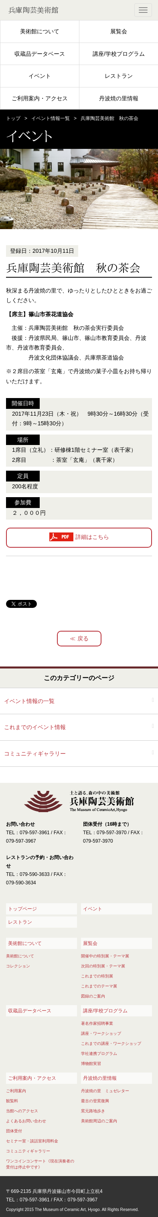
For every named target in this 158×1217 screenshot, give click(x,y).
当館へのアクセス (22, 1111)
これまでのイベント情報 (35, 727)
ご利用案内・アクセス (40, 98)
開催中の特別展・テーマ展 (105, 956)
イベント (39, 76)
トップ (13, 118)
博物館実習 (91, 1063)
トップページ (22, 909)
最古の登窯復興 (95, 1101)
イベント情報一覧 (50, 118)
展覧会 (118, 31)
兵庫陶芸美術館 (33, 10)
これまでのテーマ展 (99, 986)
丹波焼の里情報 (118, 98)
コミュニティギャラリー (35, 753)
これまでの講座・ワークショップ (111, 1043)
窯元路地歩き (93, 1111)
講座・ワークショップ (101, 1033)
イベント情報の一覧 (29, 701)
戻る (83, 638)
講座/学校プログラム (119, 54)
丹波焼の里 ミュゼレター (105, 1091)
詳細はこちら (92, 537)
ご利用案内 (16, 1091)
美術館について (39, 31)
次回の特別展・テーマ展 (103, 966)
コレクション (18, 966)
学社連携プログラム (99, 1053)
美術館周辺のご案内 (99, 1121)
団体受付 (14, 1131)
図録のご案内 (93, 996)
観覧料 (12, 1101)
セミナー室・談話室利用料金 (32, 1141)
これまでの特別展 (97, 976)
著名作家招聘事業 (97, 1023)
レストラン (119, 76)
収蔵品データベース (39, 54)
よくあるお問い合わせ (26, 1121)
